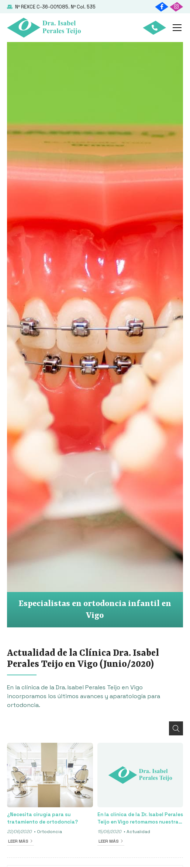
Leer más (18, 841)
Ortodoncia (49, 832)
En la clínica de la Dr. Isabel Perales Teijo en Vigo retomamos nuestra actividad (140, 818)
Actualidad (138, 832)
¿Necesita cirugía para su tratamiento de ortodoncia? (42, 818)
